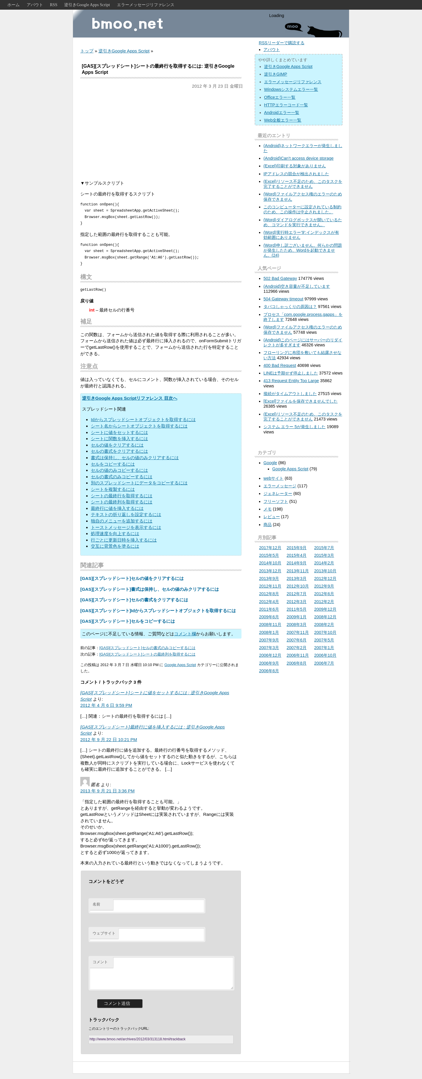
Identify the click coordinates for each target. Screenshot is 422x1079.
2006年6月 (269, 670)
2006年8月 (297, 663)
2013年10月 (325, 571)
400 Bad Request (279, 365)
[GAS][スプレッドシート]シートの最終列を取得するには (147, 654)
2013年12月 (270, 571)
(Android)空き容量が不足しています (296, 286)
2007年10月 (325, 632)
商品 (267, 524)
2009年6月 (269, 617)
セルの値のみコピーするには (119, 470)
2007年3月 (269, 647)
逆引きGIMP (275, 74)
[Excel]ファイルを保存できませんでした (300, 401)
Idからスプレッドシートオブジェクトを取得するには (143, 419)
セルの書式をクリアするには (119, 451)
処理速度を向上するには (115, 533)
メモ (267, 509)
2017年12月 (270, 547)
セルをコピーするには (113, 464)
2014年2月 (324, 563)
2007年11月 (298, 632)
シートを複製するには (113, 489)
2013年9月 (269, 578)
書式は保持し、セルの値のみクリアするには (135, 457)
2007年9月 (269, 640)
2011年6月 (269, 609)
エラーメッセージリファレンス (145, 4)
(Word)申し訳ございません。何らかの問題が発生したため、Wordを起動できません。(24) (302, 250)
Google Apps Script (180, 665)
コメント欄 (185, 633)
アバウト (35, 4)
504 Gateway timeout (283, 299)
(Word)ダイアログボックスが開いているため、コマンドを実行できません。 (302, 222)
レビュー (271, 516)
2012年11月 (270, 586)
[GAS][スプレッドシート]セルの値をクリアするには (132, 578)
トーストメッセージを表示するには (126, 527)
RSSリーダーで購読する (281, 42)
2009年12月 (325, 609)
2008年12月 (325, 617)
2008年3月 (297, 624)
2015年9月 (297, 547)
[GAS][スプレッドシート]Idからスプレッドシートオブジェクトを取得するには (158, 610)
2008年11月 (270, 624)
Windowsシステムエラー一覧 (291, 89)
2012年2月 (324, 601)
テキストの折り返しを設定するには (126, 514)
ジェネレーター (277, 493)
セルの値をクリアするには (117, 445)
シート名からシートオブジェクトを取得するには (139, 425)
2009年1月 (297, 617)
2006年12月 (270, 655)
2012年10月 (298, 586)
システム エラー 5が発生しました (294, 426)
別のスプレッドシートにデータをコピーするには (139, 482)
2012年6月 (324, 593)
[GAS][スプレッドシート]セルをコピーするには (127, 621)
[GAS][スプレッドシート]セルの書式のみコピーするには (147, 648)
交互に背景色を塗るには (115, 546)
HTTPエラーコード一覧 (286, 105)
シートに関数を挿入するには (119, 438)
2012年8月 (269, 593)
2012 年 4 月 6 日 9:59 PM (106, 705)
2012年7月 (297, 593)
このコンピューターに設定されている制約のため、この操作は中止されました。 (302, 209)
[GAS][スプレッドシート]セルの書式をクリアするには (134, 599)
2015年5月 (269, 555)
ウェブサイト (104, 933)
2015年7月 (324, 547)
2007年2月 (297, 647)
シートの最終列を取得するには (121, 501)
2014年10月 (270, 563)
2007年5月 (324, 640)
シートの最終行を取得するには (121, 495)
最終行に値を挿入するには (117, 508)
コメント (100, 962)
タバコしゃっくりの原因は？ (290, 306)
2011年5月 (297, 609)
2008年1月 (269, 632)
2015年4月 (297, 555)
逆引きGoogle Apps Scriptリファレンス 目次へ (129, 398)
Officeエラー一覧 (279, 97)
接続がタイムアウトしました (290, 393)
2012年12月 (325, 578)
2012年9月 (324, 586)
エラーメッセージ (279, 486)
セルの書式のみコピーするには (121, 476)
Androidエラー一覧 (281, 112)
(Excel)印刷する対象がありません (294, 166)
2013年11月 (298, 571)
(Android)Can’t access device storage (298, 158)
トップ (86, 50)
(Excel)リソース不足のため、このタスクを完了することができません (302, 184)
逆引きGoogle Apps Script (87, 4)
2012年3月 (297, 601)
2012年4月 (269, 601)
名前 (96, 904)
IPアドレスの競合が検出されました (296, 173)
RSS (53, 4)
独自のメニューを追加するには (121, 520)
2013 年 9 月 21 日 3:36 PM (107, 790)
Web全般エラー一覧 (282, 120)
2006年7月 (324, 663)
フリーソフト (275, 501)
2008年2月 (324, 624)
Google (270, 462)
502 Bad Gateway (280, 278)
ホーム (13, 4)
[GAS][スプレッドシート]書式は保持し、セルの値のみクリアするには (149, 589)
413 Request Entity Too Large (291, 380)
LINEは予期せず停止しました (290, 373)
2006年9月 (269, 663)
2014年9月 (297, 563)
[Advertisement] (161, 134)
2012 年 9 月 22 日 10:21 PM (108, 739)
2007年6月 (297, 640)
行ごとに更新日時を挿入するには (124, 539)
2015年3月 (324, 555)
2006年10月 (325, 655)
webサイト (273, 478)
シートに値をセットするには (119, 432)
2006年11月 (298, 655)
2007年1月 (324, 647)
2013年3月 (297, 578)
